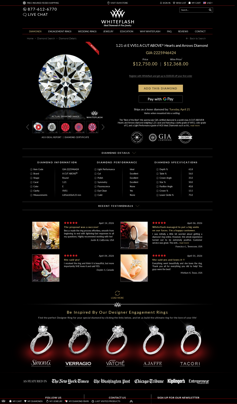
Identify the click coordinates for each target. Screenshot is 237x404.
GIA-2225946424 (70, 166)
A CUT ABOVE (69, 170)
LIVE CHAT (38, 14)
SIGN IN (167, 3)
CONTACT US (117, 394)
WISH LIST (181, 3)
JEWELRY (108, 31)
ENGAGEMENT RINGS (59, 31)
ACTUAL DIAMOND (66, 116)
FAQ (169, 31)
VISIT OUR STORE (119, 3)
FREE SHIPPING (43, 3)
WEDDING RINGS (87, 31)
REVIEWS (183, 31)
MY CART (196, 3)
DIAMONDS (35, 31)
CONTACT (200, 31)
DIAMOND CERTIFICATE (77, 137)
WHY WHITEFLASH (150, 31)
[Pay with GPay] (161, 96)
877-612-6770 (42, 9)
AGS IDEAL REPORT (52, 137)
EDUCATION (126, 31)
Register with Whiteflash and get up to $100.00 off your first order (160, 73)
